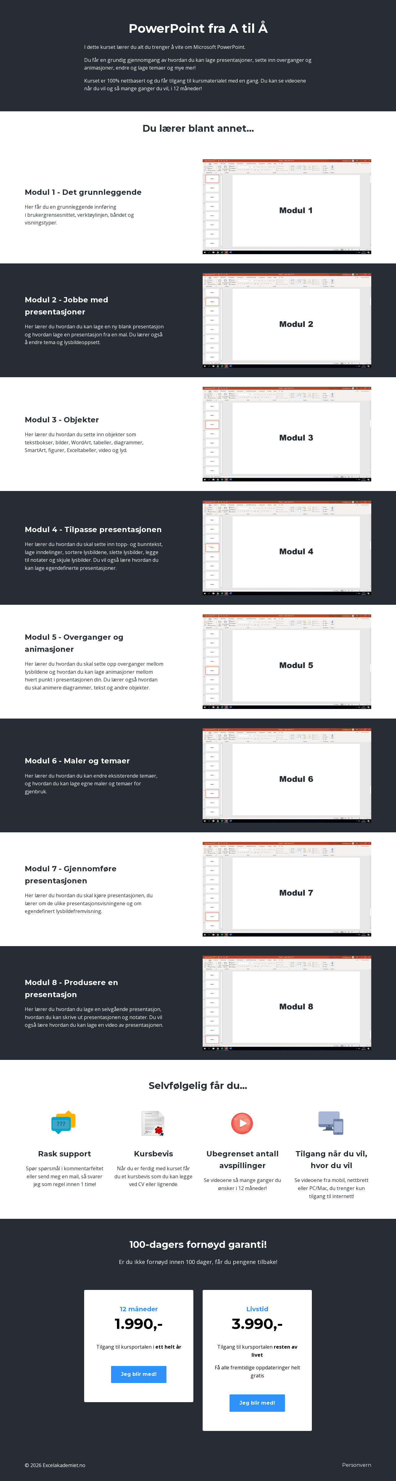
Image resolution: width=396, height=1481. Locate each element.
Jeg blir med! (139, 1374)
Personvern (356, 1465)
